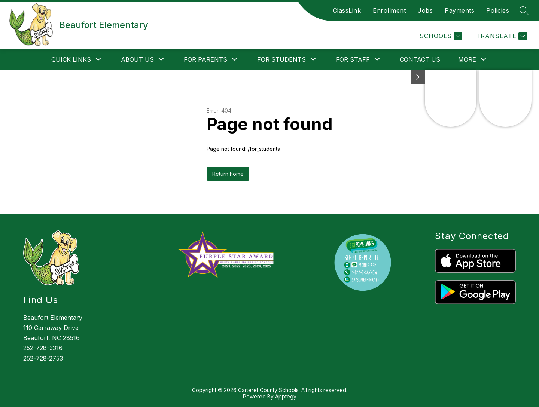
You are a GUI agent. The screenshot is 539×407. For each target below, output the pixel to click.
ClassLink (347, 10)
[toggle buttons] (418, 77)
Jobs (425, 10)
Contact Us (420, 59)
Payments (459, 10)
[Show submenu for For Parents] (205, 59)
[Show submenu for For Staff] (353, 59)
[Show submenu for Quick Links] (71, 59)
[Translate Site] (500, 36)
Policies (497, 10)
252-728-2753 (43, 358)
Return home (228, 174)
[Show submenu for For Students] (281, 59)
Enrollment (389, 10)
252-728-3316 (43, 348)
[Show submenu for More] (467, 59)
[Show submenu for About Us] (137, 59)
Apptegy (285, 396)
